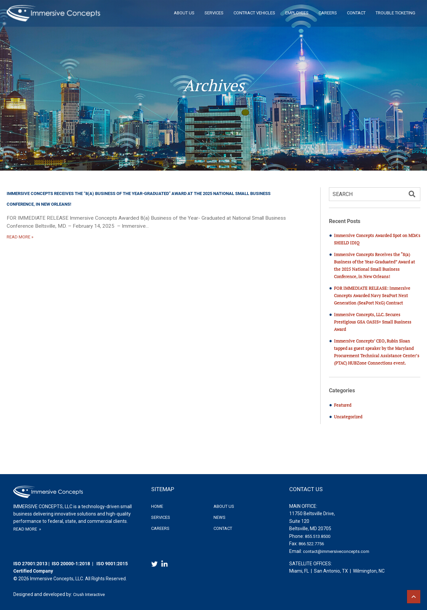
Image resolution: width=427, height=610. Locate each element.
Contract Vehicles (254, 12)
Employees (297, 12)
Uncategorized (348, 417)
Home (157, 506)
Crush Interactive (89, 594)
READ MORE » (20, 236)
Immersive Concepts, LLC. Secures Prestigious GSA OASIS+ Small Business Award (372, 322)
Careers (328, 12)
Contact (356, 12)
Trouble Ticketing (395, 12)
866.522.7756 (311, 543)
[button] (412, 194)
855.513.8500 (317, 536)
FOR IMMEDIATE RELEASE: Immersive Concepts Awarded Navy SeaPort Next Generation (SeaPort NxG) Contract (372, 295)
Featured (342, 405)
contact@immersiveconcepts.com (336, 551)
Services (214, 12)
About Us (184, 12)
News (220, 517)
